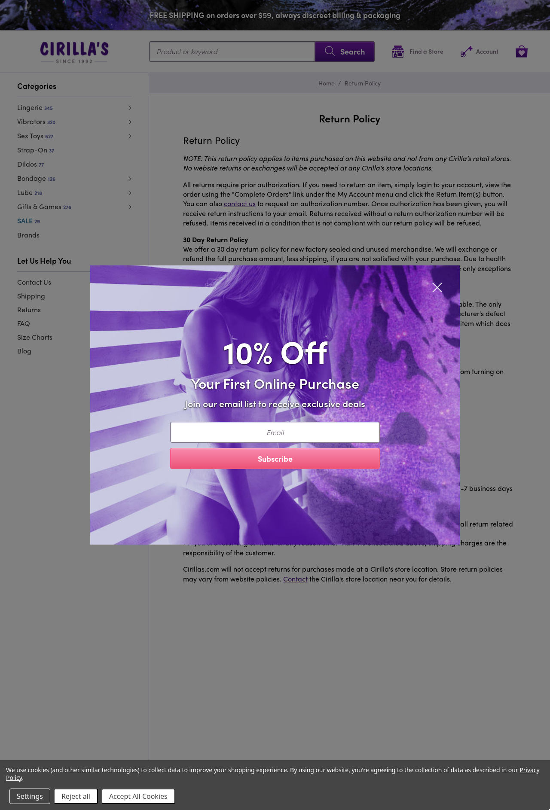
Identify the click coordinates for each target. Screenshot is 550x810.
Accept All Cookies (138, 796)
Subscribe (275, 458)
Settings (30, 796)
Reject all (75, 796)
